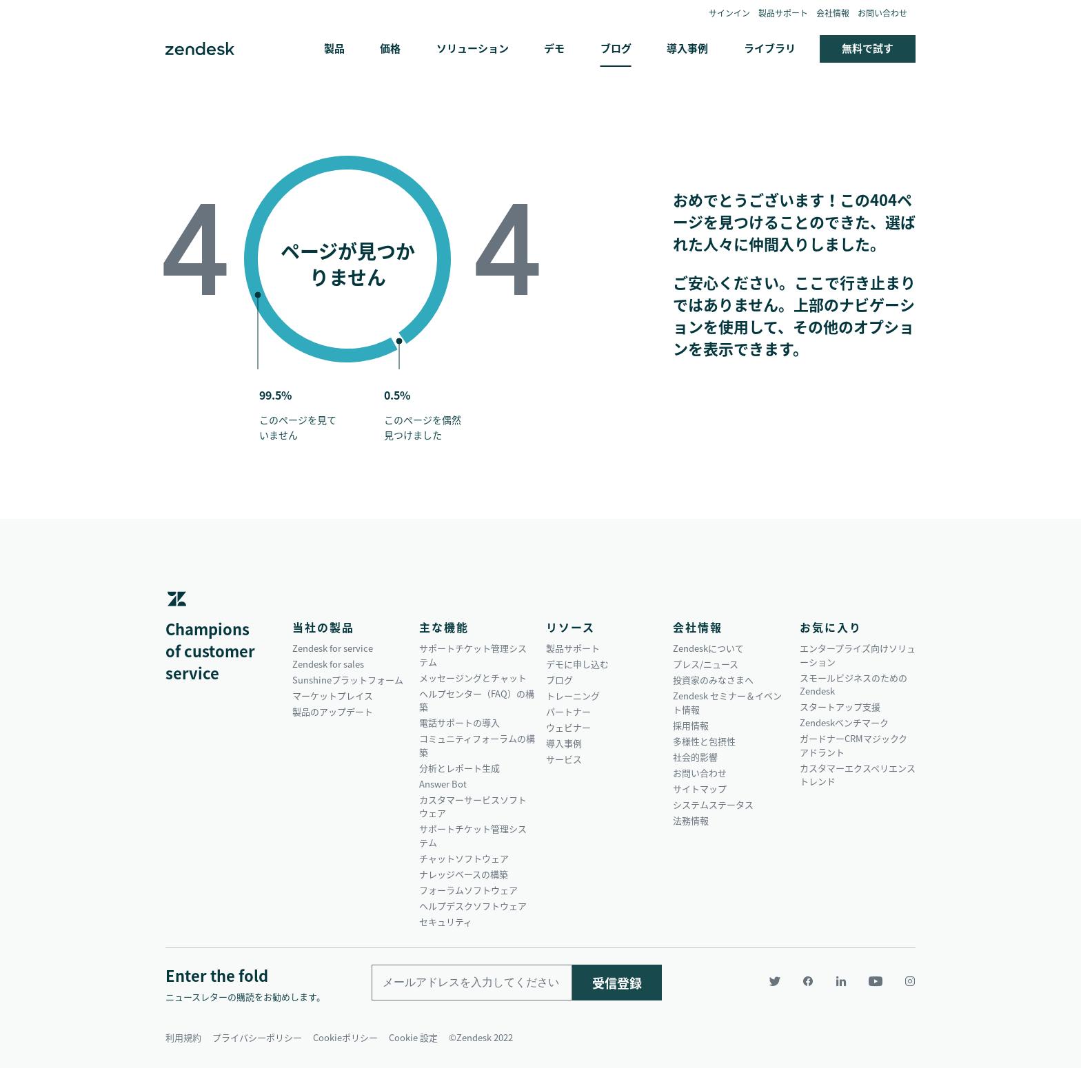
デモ (554, 48)
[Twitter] (774, 981)
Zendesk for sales (328, 663)
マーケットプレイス (332, 695)
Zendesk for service (332, 648)
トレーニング (573, 695)
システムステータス (713, 804)
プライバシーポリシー (257, 1037)
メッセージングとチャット (473, 677)
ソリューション (472, 48)
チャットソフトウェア (464, 858)
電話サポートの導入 (459, 722)
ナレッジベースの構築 (463, 874)
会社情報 (832, 13)
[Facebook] (808, 981)
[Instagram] (904, 981)
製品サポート (783, 13)
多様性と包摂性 (704, 741)
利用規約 (183, 1037)
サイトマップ (700, 788)
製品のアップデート (332, 711)
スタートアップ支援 (840, 706)
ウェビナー (568, 727)
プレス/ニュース (705, 663)
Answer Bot (443, 783)
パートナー (568, 711)
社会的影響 (695, 756)
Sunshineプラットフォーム (347, 679)
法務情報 (691, 820)
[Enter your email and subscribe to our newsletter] (472, 982)
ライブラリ (770, 48)
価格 (390, 48)
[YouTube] (875, 981)
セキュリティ (445, 921)
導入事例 (687, 48)
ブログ (616, 48)
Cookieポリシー (345, 1037)
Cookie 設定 (413, 1037)
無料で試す (867, 48)
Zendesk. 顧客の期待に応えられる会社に (199, 49)
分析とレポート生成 (459, 767)
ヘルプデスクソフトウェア (473, 905)
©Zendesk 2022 (481, 1037)
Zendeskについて (708, 648)
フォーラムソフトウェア (468, 889)
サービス (564, 759)
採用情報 (691, 725)
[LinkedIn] (841, 981)
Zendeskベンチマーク (844, 722)
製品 (334, 48)
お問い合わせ (882, 13)
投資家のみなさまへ (713, 679)
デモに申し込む (577, 663)
